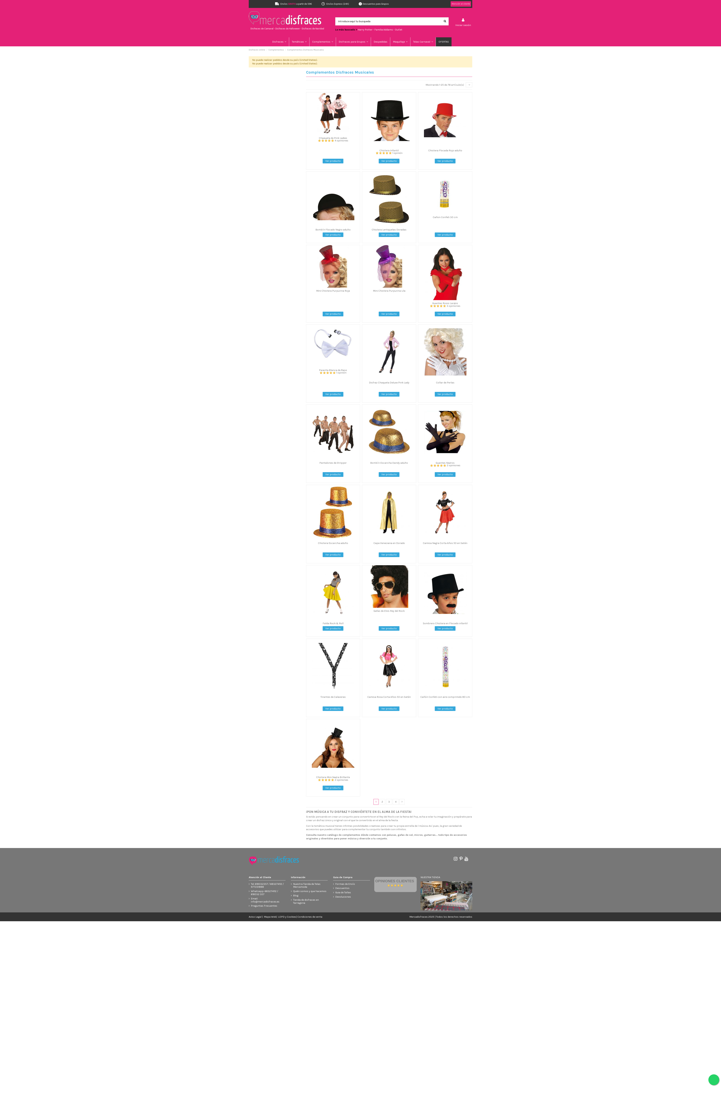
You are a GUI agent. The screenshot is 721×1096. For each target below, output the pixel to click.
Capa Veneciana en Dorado (389, 543)
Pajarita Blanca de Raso (333, 370)
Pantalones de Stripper (333, 462)
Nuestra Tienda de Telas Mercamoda (306, 886)
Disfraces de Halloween (287, 28)
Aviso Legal (255, 916)
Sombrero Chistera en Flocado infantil (445, 623)
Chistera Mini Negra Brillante (333, 777)
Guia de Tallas (343, 892)
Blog (295, 895)
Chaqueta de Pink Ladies (333, 138)
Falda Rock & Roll (333, 623)
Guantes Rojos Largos (445, 303)
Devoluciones (343, 896)
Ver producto (333, 160)
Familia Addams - (384, 29)
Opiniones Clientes (394, 881)
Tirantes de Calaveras (333, 697)
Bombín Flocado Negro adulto (333, 229)
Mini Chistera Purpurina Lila (389, 290)
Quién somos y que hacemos (309, 891)
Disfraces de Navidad (313, 28)
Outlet (398, 29)
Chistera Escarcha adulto (333, 543)
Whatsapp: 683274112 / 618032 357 (264, 893)
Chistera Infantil (389, 150)
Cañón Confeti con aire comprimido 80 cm (445, 697)
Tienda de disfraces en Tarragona (306, 901)
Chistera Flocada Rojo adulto (445, 150)
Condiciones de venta (309, 916)
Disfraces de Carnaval (262, 28)
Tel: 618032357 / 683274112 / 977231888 (267, 886)
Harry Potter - (366, 29)
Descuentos (342, 888)
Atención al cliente (461, 4)
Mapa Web (270, 916)
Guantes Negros (445, 462)
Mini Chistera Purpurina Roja (333, 290)
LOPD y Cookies (287, 916)
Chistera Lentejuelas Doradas (389, 229)
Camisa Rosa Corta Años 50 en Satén (389, 697)
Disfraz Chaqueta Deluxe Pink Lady (389, 382)
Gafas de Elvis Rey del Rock (389, 610)
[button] (299, 41)
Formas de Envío (345, 884)
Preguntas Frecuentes (264, 905)
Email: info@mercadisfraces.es (265, 900)
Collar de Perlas (445, 382)
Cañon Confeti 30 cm (445, 217)
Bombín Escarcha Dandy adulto (389, 462)
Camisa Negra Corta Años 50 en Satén (445, 543)
